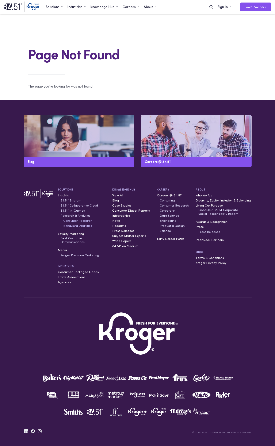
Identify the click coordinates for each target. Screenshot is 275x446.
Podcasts (119, 226)
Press (200, 227)
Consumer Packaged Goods (78, 272)
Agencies (64, 282)
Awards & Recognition (212, 222)
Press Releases (123, 231)
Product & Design (172, 226)
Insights (63, 195)
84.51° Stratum (71, 200)
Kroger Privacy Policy (211, 263)
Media (62, 250)
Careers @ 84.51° (170, 195)
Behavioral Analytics (77, 226)
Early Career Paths (170, 239)
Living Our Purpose (209, 205)
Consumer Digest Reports (131, 210)
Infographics (121, 216)
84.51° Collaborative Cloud (79, 205)
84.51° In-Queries (73, 210)
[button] (54, 7)
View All (117, 195)
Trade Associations (71, 277)
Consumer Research (77, 221)
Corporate (167, 210)
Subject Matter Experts (129, 236)
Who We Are (204, 195)
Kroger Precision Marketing (80, 255)
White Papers (121, 241)
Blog (115, 200)
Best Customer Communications (73, 240)
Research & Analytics (75, 216)
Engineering (168, 221)
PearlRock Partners (210, 240)
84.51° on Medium (125, 246)
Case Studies (121, 205)
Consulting (167, 200)
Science (165, 231)
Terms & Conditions (210, 258)
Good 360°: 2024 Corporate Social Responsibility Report (218, 212)
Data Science (169, 216)
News (116, 221)
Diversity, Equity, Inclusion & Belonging (223, 200)
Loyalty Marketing (71, 234)
